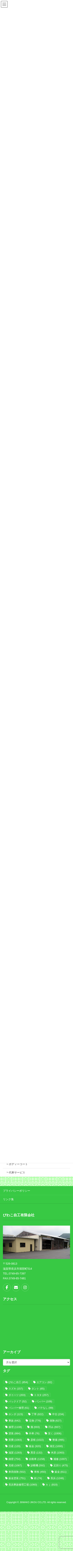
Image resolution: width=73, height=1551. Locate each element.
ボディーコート (18, 1164)
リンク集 (8, 1199)
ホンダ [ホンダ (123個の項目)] (16, 1414)
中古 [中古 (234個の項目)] (58, 1414)
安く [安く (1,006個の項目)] (54, 1433)
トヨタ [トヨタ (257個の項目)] (41, 1395)
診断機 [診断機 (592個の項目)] (38, 1465)
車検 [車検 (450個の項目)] (40, 1471)
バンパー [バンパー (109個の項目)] (43, 1401)
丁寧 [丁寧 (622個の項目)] (37, 1414)
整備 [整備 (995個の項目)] (58, 1439)
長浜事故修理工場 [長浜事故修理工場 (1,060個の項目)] (23, 1484)
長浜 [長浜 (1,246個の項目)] (57, 1478)
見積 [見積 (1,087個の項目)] (15, 1465)
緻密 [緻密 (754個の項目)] (14, 1459)
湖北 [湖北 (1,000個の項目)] (56, 1446)
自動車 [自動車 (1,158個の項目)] (37, 1459)
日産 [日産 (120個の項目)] (14, 1446)
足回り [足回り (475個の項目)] (61, 1465)
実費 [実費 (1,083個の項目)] (15, 1439)
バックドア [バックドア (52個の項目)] (17, 1401)
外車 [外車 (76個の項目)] (34, 1433)
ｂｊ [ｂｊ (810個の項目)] (52, 1484)
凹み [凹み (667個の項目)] (54, 1427)
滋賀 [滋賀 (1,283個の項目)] (15, 1452)
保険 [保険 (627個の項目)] (56, 1420)
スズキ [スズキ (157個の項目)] (16, 1388)
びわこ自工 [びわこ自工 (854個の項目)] (18, 1382)
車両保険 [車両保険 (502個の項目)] (17, 1471)
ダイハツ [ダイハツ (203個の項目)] (17, 1395)
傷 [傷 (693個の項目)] (35, 1427)
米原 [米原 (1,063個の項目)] (57, 1452)
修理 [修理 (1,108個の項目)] (15, 1427)
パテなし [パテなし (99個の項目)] (45, 1407)
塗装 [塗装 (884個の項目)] (14, 1433)
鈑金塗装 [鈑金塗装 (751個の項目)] (17, 1478)
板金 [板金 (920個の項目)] (35, 1446)
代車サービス (17, 1172)
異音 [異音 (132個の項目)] (36, 1452)
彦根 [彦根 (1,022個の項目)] (37, 1439)
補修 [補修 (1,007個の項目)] (60, 1459)
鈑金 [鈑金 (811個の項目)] (61, 1471)
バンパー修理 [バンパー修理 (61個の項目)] (19, 1407)
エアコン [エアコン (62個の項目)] (44, 1382)
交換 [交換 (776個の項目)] (35, 1420)
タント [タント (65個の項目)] (38, 1388)
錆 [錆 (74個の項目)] (38, 1478)
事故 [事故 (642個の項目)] (14, 1420)
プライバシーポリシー (16, 1190)
